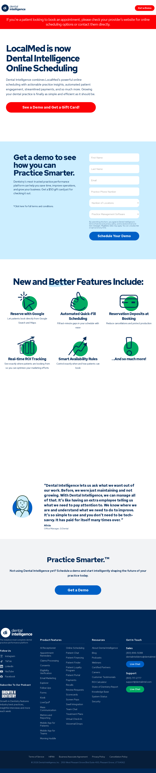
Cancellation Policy (118, 756)
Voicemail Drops (74, 723)
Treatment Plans (74, 714)
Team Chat (71, 709)
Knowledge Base (100, 691)
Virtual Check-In (74, 719)
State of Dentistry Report (105, 687)
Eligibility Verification (46, 672)
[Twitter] (6, 661)
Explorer (44, 683)
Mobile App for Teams (47, 732)
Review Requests (75, 690)
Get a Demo (145, 8)
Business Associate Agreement (73, 756)
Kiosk (42, 697)
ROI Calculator (99, 682)
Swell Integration (74, 704)
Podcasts (96, 657)
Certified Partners (101, 667)
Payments (71, 680)
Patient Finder (73, 662)
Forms (43, 692)
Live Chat (135, 664)
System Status (99, 696)
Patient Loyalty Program (73, 669)
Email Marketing (48, 678)
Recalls (69, 685)
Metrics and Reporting (46, 717)
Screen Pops (72, 699)
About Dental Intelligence (105, 648)
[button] (62, 641)
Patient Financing (75, 657)
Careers (96, 672)
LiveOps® (45, 702)
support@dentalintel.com (139, 681)
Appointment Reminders (47, 654)
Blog (94, 653)
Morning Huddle (48, 738)
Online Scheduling (75, 648)
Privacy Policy (98, 756)
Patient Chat (72, 653)
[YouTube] (7, 671)
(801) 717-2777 (133, 678)
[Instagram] (7, 656)
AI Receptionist (48, 648)
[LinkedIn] (6, 666)
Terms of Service (36, 756)
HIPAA (51, 756)
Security (96, 701)
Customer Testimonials (103, 677)
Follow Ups (45, 688)
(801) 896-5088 (134, 652)
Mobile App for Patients (47, 724)
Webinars (96, 662)
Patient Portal (73, 675)
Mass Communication (48, 709)
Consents (45, 665)
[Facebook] (7, 676)
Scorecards (72, 694)
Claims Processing (49, 660)
